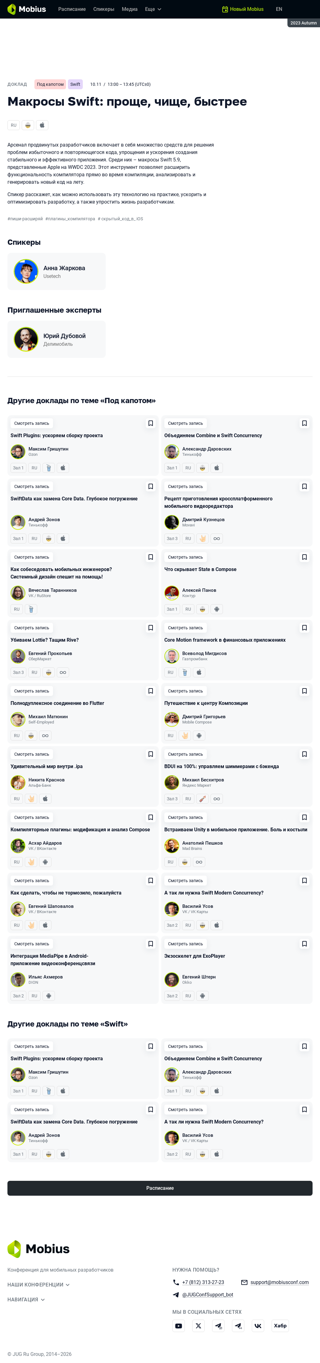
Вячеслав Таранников (53, 590)
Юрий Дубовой (64, 336)
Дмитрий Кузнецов (203, 519)
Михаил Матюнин (48, 716)
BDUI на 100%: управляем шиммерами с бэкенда (221, 766)
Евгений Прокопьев (50, 653)
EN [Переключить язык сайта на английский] (279, 9)
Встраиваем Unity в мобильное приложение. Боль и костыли (235, 830)
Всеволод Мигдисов (204, 653)
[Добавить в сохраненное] (151, 423)
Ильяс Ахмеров (46, 976)
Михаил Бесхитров (203, 779)
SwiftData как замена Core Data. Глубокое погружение (74, 499)
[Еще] (154, 9)
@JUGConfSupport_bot (207, 1294)
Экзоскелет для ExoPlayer (194, 956)
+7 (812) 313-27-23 (203, 1282)
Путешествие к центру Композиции (206, 703)
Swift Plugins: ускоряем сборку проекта (57, 435)
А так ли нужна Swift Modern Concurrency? (214, 893)
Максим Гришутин (49, 448)
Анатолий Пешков (202, 843)
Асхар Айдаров (45, 843)
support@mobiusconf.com (280, 1282)
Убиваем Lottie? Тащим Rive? (45, 640)
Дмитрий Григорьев (204, 716)
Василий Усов (197, 906)
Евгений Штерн (199, 976)
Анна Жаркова (64, 268)
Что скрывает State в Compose (200, 569)
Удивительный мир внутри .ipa (47, 766)
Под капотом (50, 84)
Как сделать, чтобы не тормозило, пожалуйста (66, 893)
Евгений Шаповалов (51, 906)
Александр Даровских (207, 448)
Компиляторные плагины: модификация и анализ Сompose (80, 830)
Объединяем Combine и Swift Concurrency (213, 435)
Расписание (160, 1188)
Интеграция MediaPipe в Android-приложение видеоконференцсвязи (53, 959)
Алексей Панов (199, 590)
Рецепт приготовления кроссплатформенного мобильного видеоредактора (218, 502)
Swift (75, 84)
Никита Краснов (47, 779)
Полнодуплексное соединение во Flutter (57, 703)
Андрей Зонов (44, 519)
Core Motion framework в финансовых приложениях (225, 640)
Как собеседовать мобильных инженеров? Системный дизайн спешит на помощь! (61, 573)
